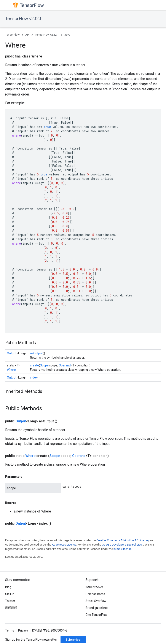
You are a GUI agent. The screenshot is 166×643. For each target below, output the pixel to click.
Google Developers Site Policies (122, 544)
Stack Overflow (96, 601)
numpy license (122, 549)
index (33, 377)
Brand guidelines (97, 608)
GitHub (9, 594)
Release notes (95, 594)
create (34, 365)
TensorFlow (12, 34)
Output (11, 353)
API (27, 34)
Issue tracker (94, 587)
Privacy (23, 630)
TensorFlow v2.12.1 (23, 18)
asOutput (36, 353)
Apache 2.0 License (64, 544)
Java (67, 34)
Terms (9, 630)
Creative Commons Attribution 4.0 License (122, 540)
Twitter (10, 601)
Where (11, 369)
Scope (44, 365)
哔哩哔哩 (11, 608)
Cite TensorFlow (96, 614)
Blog (8, 587)
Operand (65, 365)
